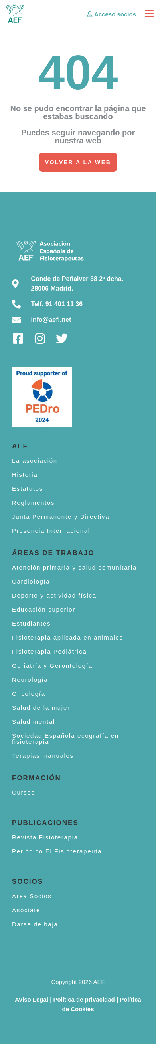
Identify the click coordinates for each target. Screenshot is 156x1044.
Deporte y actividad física (54, 595)
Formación (36, 778)
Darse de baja (35, 924)
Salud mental (33, 721)
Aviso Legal (31, 999)
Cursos (23, 792)
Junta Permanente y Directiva (60, 516)
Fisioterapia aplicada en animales (67, 637)
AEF (20, 446)
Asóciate (26, 910)
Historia (25, 474)
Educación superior (43, 609)
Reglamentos (33, 502)
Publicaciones (45, 823)
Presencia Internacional (51, 530)
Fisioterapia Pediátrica (49, 651)
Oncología (28, 693)
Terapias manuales (43, 755)
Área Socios (32, 896)
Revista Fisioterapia (45, 837)
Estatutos (27, 488)
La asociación (34, 460)
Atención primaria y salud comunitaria (74, 567)
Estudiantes (31, 623)
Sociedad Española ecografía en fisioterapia (65, 738)
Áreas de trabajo (53, 553)
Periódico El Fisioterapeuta (57, 851)
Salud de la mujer (41, 707)
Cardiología (31, 581)
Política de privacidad (84, 999)
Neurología (30, 679)
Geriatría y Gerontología (52, 665)
